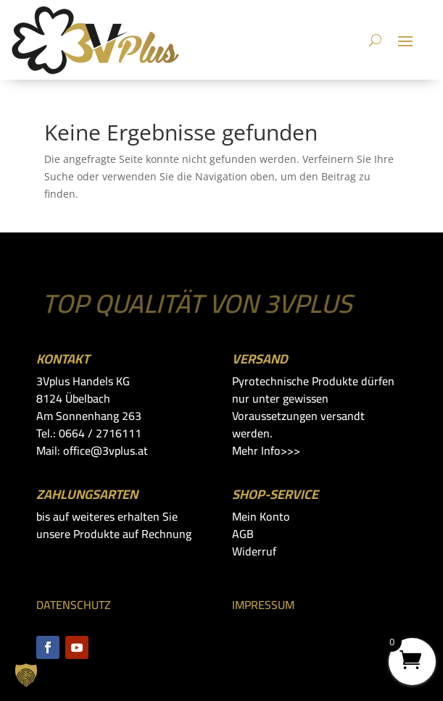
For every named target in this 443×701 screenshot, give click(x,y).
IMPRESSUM (263, 605)
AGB (243, 534)
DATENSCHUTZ (73, 605)
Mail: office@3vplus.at (92, 450)
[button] (26, 675)
